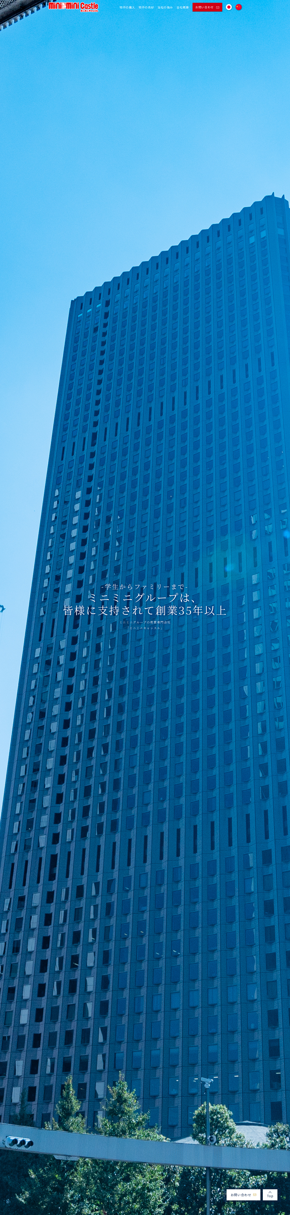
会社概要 (183, 7)
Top (270, 1194)
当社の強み (165, 7)
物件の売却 (146, 7)
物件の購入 (127, 7)
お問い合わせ (207, 7)
